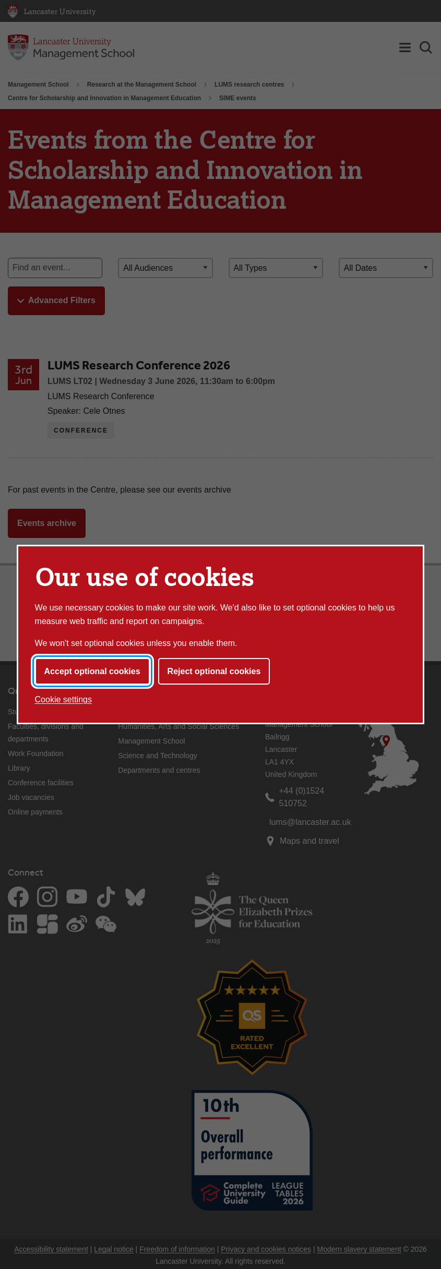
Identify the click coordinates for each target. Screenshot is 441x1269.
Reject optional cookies (214, 671)
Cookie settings (63, 699)
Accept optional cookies (92, 671)
